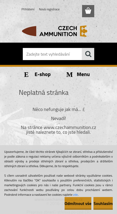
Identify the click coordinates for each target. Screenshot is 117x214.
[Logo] (58, 31)
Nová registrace (49, 9)
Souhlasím (103, 203)
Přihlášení (27, 9)
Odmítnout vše (78, 203)
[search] (88, 54)
